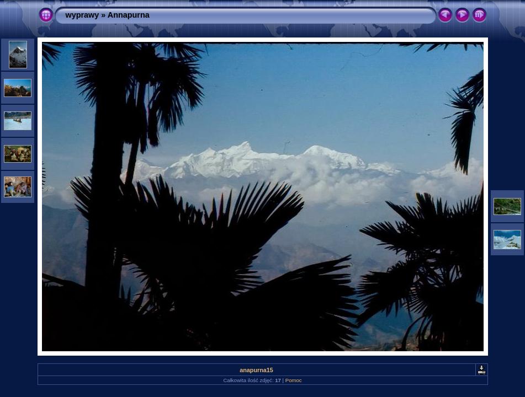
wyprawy (82, 14)
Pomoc (293, 380)
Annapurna (129, 14)
